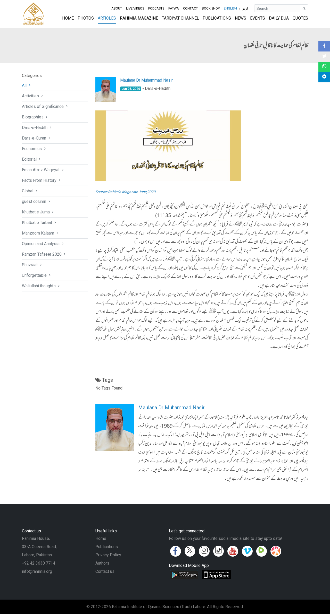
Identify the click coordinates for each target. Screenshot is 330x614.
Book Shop (210, 8)
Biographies (35, 117)
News (240, 18)
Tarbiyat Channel (180, 18)
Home (68, 18)
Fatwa (173, 8)
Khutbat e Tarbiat (39, 222)
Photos (86, 18)
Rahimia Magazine (139, 18)
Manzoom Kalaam (40, 233)
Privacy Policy (108, 554)
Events (257, 18)
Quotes (300, 18)
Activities (33, 95)
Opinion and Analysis (43, 243)
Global (30, 190)
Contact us (104, 571)
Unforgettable (37, 275)
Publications (217, 18)
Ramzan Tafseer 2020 (44, 254)
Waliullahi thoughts (41, 285)
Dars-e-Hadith (37, 127)
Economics (34, 148)
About (116, 8)
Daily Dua (279, 18)
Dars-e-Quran (36, 138)
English (230, 8)
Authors (102, 563)
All (27, 85)
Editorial (32, 159)
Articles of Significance (45, 106)
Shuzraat (32, 264)
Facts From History (42, 180)
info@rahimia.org (37, 571)
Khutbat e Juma (38, 212)
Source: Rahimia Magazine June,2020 (125, 192)
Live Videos (135, 8)
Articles (107, 18)
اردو (245, 8)
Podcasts (156, 8)
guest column (36, 201)
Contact (190, 8)
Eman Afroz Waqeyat (43, 169)
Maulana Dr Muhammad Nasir (146, 80)
